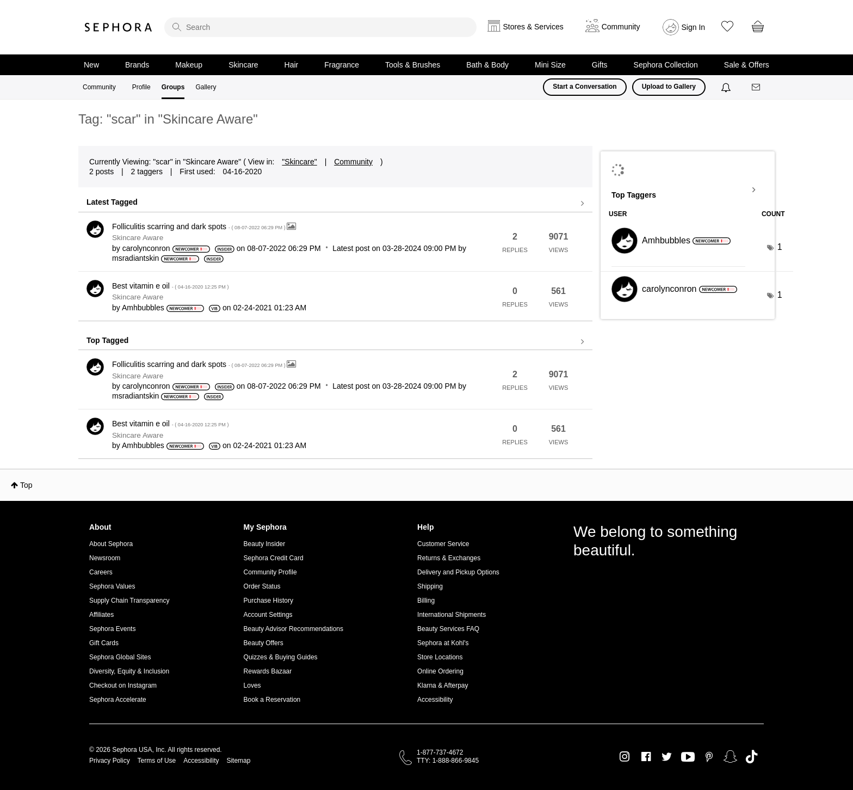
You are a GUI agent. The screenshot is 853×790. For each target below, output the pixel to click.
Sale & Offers (746, 64)
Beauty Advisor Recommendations (293, 629)
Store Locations (439, 657)
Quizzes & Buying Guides (281, 657)
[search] (320, 27)
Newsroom (104, 558)
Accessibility (435, 699)
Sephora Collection (666, 64)
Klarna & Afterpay (442, 685)
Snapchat (730, 757)
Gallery (205, 87)
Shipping (430, 586)
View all (335, 204)
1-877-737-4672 (440, 752)
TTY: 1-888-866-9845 (448, 760)
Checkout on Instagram (123, 685)
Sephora (118, 27)
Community (99, 87)
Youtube (688, 757)
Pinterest (709, 757)
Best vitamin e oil (170, 285)
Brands (137, 64)
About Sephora (111, 544)
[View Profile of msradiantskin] (135, 258)
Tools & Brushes (412, 64)
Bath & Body (487, 64)
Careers (101, 572)
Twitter (666, 757)
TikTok (751, 757)
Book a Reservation (272, 699)
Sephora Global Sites (120, 657)
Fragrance (341, 64)
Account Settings (268, 614)
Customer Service (443, 544)
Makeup (188, 64)
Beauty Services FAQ (448, 629)
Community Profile (270, 572)
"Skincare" (299, 161)
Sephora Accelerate (117, 699)
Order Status (262, 586)
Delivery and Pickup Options (458, 572)
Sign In (694, 27)
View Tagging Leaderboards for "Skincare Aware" (687, 190)
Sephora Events (112, 629)
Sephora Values (112, 586)
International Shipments (451, 614)
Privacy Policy (109, 760)
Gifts (600, 64)
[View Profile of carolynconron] (146, 248)
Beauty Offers (263, 643)
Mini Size (550, 64)
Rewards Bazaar (268, 671)
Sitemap (238, 760)
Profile (141, 87)
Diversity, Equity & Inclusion (129, 671)
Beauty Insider (265, 544)
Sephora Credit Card (274, 558)
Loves (252, 685)
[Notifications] (727, 87)
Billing (426, 600)
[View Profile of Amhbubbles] (143, 307)
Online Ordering (440, 671)
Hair (292, 64)
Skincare (243, 64)
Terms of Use (157, 760)
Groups (173, 87)
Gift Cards (104, 643)
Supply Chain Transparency (129, 600)
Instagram (625, 757)
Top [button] (26, 485)
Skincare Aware (137, 238)
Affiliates (101, 614)
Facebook (646, 757)
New (91, 64)
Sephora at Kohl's (442, 643)
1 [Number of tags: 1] (779, 247)
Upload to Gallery (669, 86)
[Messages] (757, 87)
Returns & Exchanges (448, 558)
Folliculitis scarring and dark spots (199, 226)
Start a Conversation (584, 86)
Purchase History (268, 600)
